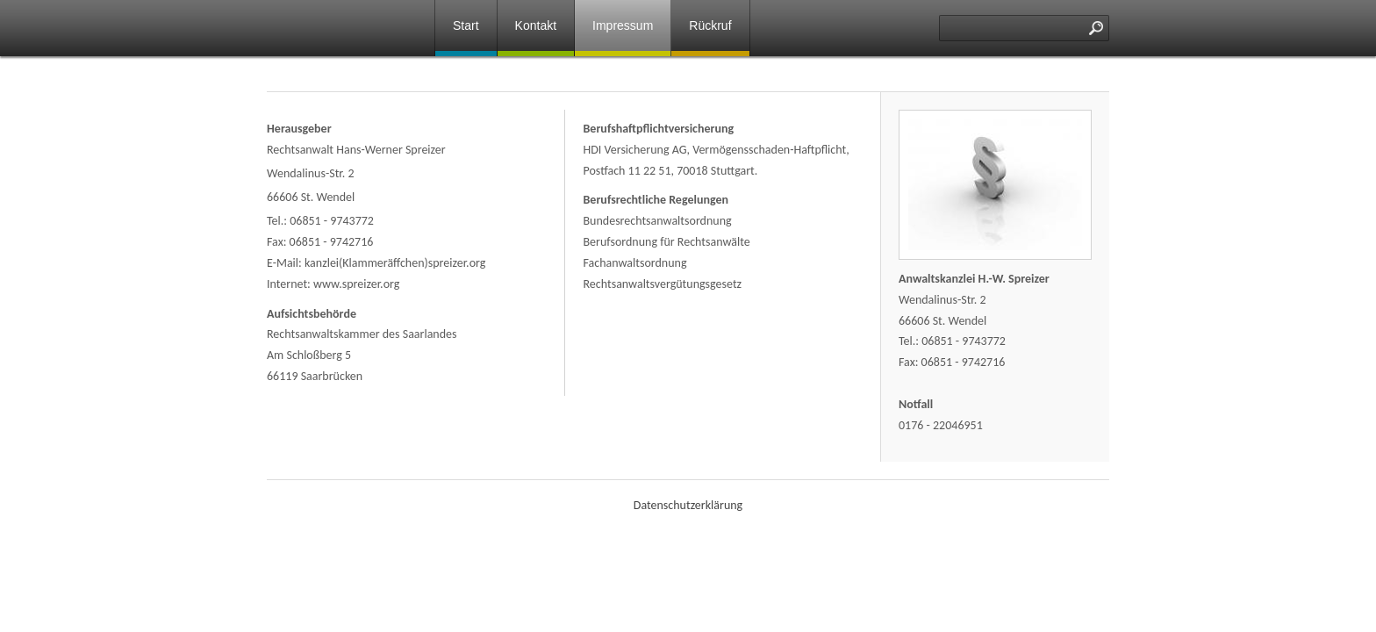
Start (466, 25)
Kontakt (535, 25)
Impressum (622, 25)
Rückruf (710, 25)
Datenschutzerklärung (688, 505)
